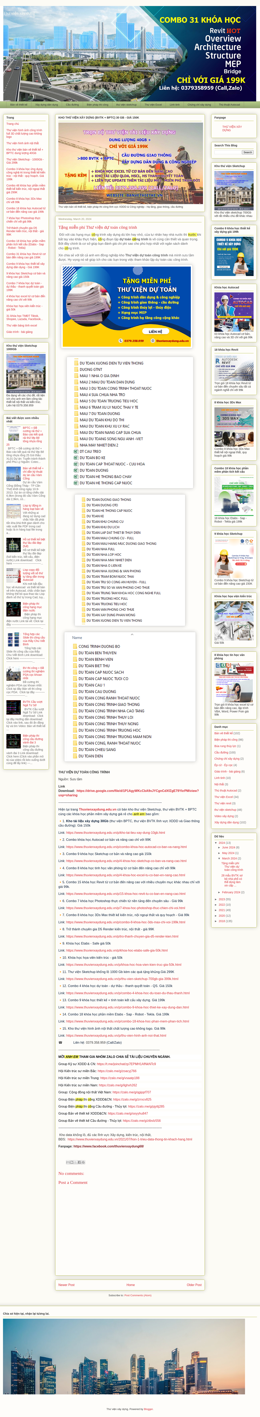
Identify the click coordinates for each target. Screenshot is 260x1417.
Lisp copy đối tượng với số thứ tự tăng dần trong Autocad (33, 574)
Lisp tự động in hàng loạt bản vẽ (33, 507)
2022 (222, 904)
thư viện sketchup (126, 104)
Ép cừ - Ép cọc (223, 765)
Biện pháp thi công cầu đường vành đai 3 (33, 739)
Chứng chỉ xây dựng (199, 104)
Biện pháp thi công (97, 104)
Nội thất (219, 784)
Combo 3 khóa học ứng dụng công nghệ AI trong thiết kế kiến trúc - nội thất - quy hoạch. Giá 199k (25, 174)
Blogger (148, 1409)
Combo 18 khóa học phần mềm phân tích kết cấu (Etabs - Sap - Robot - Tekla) (25, 244)
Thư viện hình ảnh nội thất (22, 143)
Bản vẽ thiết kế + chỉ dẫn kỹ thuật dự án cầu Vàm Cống (33, 473)
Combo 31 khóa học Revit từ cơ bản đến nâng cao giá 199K (26, 255)
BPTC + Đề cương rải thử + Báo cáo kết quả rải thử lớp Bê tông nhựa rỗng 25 (24, 436)
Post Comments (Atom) (137, 1295)
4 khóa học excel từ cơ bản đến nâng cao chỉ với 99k (25, 298)
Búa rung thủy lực (225, 746)
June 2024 (229, 847)
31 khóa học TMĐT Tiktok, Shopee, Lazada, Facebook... (24, 317)
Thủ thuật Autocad (229, 104)
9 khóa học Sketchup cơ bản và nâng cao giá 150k (25, 275)
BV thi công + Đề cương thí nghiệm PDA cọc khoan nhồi (34, 673)
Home (131, 1285)
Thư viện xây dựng (19, 13)
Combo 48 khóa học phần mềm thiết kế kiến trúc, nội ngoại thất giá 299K (25, 189)
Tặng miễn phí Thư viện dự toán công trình (232, 867)
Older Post (194, 1285)
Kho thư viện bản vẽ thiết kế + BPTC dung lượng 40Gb (24, 151)
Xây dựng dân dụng (46, 104)
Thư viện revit (222, 803)
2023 (222, 899)
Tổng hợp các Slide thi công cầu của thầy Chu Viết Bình (34, 639)
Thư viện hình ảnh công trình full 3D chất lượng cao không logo (24, 134)
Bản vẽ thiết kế (18, 104)
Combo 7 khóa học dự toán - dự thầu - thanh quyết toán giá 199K (25, 287)
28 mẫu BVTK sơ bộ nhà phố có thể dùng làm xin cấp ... (232, 880)
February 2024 (231, 892)
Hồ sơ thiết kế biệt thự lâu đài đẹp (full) (34, 543)
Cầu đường (72, 104)
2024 (222, 842)
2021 (222, 910)
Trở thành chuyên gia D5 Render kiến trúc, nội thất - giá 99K (25, 231)
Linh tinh (175, 104)
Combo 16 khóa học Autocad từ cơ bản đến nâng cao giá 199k (26, 210)
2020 (222, 915)
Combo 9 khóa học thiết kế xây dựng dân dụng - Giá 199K (25, 265)
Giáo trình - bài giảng (19, 331)
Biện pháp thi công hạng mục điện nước (32, 607)
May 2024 (228, 853)
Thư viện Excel (153, 104)
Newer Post (66, 1285)
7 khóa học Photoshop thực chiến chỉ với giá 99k (23, 220)
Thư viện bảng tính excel (21, 325)
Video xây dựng (224, 816)
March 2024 (230, 858)
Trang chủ (12, 123)
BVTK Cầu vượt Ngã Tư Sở (32, 703)
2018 (222, 921)
